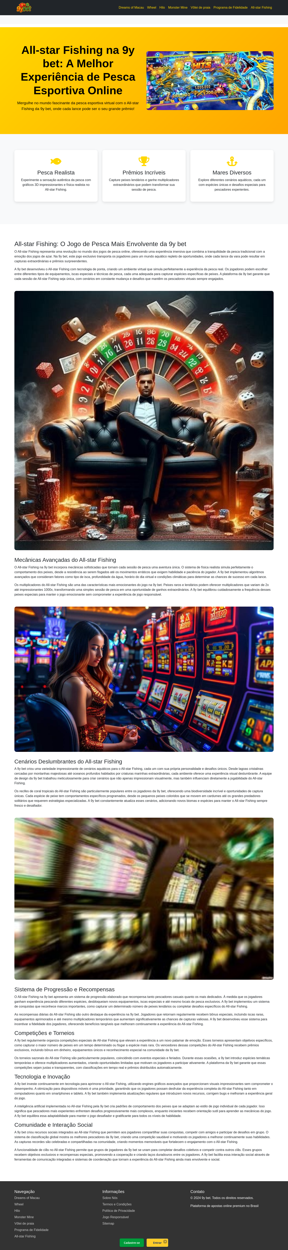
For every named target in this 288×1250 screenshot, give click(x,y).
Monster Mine (178, 7)
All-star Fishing (261, 7)
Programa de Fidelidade (230, 7)
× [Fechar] (165, 1241)
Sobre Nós (110, 1198)
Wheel (151, 7)
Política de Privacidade (118, 1210)
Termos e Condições (117, 1204)
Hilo (162, 7)
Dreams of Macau (131, 7)
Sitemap (108, 1223)
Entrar (157, 1243)
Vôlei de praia (200, 7)
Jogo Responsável (115, 1217)
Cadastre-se (132, 1243)
